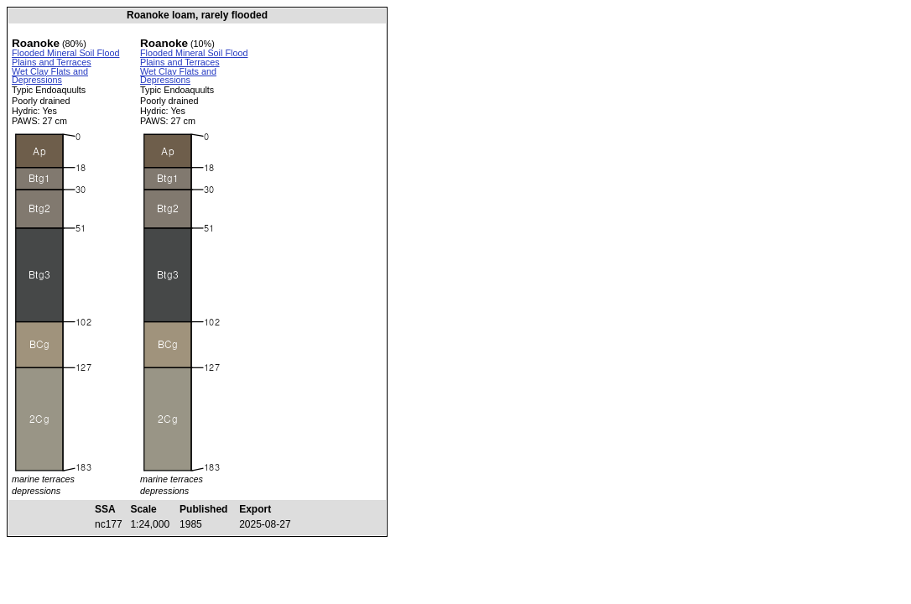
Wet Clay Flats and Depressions (50, 76)
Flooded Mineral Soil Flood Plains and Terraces (65, 57)
